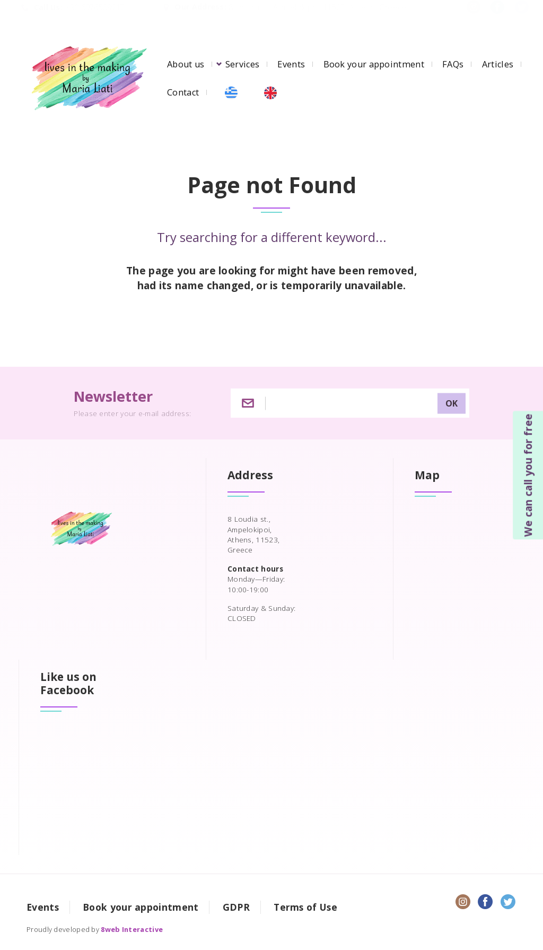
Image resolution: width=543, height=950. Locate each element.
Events (291, 64)
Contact (183, 92)
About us (185, 64)
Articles (497, 64)
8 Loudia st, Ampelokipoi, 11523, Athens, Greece (317, 18)
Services (242, 64)
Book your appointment (373, 64)
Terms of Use (305, 907)
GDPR (236, 907)
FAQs (452, 64)
